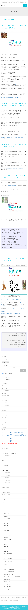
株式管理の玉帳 (8, 574)
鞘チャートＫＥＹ (5, 448)
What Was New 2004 (6, 489)
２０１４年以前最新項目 (6, 477)
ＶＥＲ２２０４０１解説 (7, 432)
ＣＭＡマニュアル (7, 539)
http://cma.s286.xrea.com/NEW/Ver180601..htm (11, 223)
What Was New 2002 (6, 494)
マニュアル (8, 600)
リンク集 (3, 499)
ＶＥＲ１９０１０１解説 (7, 438)
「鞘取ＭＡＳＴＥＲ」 (12, 185)
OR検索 (10, 373)
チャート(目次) (8, 584)
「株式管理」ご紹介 (19, 597)
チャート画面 (19, 304)
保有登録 (5, 544)
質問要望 (13, 600)
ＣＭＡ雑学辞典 (5, 465)
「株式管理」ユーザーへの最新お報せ (9, 453)
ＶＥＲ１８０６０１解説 (7, 441)
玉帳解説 (7, 579)
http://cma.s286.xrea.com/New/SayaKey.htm (10, 313)
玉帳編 (3, 424)
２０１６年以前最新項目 (6, 475)
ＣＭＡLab (8, 606)
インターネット (18, 84)
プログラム (4, 385)
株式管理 (3, 5)
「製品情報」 (4, 383)
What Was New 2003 (6, 492)
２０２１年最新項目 (8, 558)
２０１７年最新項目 (6, 472)
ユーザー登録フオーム (6, 390)
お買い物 (3, 502)
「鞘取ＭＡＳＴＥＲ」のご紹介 (6, 380)
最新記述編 (4, 417)
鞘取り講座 (4, 410)
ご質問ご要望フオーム (6, 405)
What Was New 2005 (6, 487)
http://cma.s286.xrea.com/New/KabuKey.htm (17, 308)
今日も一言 (4, 467)
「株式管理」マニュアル (6, 415)
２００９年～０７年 (6, 482)
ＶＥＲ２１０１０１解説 (17, 434)
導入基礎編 (4, 419)
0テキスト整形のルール (8, 518)
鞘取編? (3, 429)
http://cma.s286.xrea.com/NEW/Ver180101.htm (11, 299)
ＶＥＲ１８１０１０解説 (7, 440)
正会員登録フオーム (6, 395)
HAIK (24, 608)
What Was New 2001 (6, 497)
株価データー (8, 581)
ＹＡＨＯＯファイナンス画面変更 (12, 576)
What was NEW (5, 470)
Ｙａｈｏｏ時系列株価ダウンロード (12, 571)
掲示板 (3, 460)
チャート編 (4, 422)
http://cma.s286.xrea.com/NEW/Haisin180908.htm (12, 137)
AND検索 (4, 373)
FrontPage (6, 523)
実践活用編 (4, 427)
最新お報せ (24, 598)
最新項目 (12, 19)
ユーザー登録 (4, 388)
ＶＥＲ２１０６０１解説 (7, 434)
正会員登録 (4, 393)
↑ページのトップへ (5, 597)
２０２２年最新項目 (8, 553)
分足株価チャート (9, 566)
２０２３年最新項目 (8, 548)
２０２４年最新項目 (8, 535)
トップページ (12, 597)
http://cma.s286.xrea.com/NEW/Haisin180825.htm (12, 168)
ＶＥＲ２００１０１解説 (15, 435)
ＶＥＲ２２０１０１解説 (17, 432)
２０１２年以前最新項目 (6, 455)
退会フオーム (4, 400)
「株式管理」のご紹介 (6, 377)
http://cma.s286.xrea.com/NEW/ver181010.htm (11, 97)
